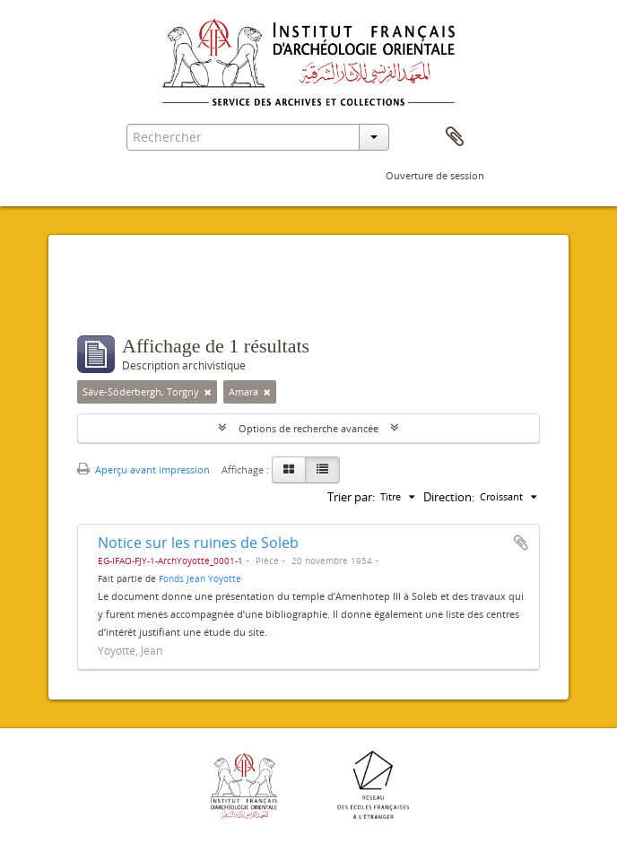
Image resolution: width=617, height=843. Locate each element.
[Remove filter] (208, 392)
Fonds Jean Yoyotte (200, 578)
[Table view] (322, 469)
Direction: (448, 497)
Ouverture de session (435, 175)
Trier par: (351, 497)
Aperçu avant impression (143, 469)
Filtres (119, 299)
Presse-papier (454, 137)
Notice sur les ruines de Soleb (198, 542)
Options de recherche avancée (308, 428)
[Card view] (289, 469)
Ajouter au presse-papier (521, 543)
